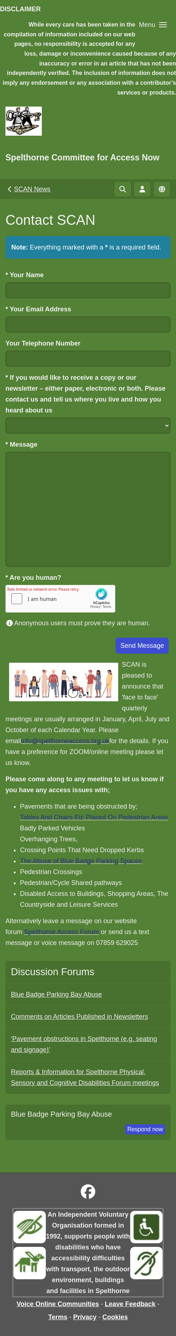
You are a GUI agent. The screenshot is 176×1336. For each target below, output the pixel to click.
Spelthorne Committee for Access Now (82, 157)
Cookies (115, 1317)
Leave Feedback (130, 1304)
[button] (153, 24)
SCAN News (28, 189)
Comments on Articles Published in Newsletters (79, 1016)
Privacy (84, 1317)
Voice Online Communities (58, 1304)
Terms (58, 1317)
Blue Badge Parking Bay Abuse (56, 994)
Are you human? (33, 577)
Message (21, 444)
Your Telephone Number (42, 343)
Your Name (24, 275)
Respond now (145, 1129)
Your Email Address (38, 309)
